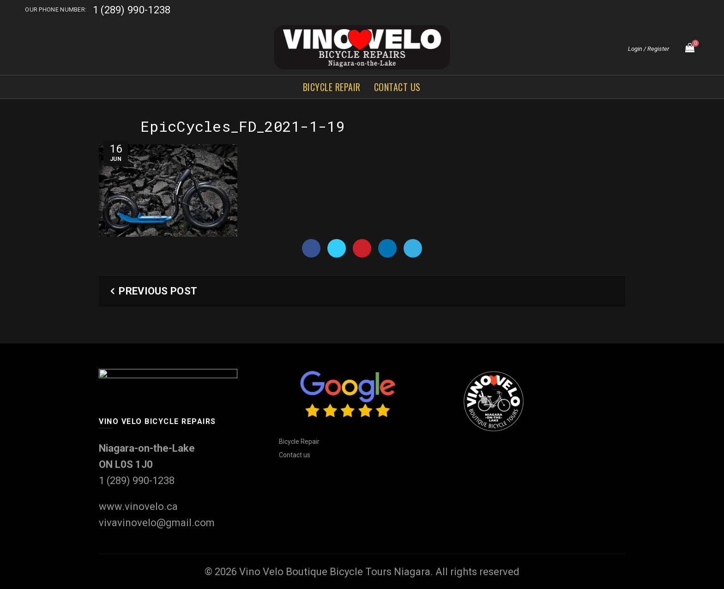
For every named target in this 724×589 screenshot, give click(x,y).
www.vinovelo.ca (138, 506)
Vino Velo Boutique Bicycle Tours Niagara (334, 571)
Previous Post (158, 291)
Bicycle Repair (332, 87)
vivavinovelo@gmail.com (157, 522)
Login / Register (648, 48)
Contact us (397, 87)
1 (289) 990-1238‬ (132, 10)
